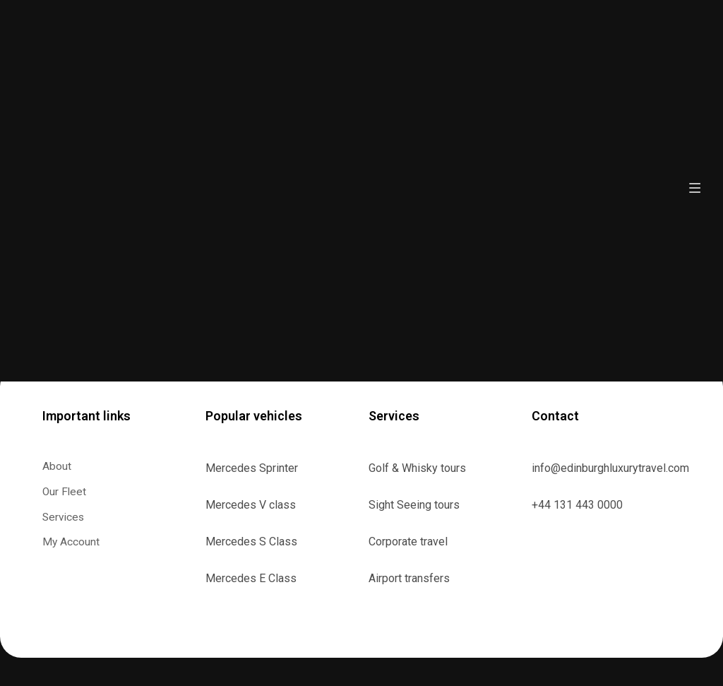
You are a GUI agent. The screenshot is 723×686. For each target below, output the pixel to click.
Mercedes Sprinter (251, 468)
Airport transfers (409, 578)
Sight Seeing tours (414, 504)
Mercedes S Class (251, 541)
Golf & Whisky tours (417, 468)
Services (72, 518)
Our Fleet (65, 492)
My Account (71, 543)
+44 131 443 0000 (577, 504)
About (56, 466)
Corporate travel (408, 541)
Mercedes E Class (251, 578)
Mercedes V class (250, 504)
